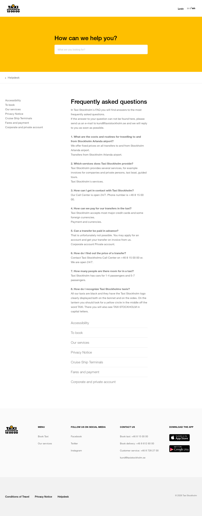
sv (188, 8)
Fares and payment (17, 122)
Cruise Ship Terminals (18, 118)
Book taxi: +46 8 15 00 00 (134, 436)
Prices (98, 8)
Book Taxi (43, 436)
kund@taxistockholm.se (132, 457)
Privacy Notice (14, 113)
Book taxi (65, 8)
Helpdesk (13, 77)
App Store (179, 437)
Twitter (74, 443)
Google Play (179, 448)
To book (10, 104)
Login (181, 8)
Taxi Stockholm (13, 8)
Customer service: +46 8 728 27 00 (139, 450)
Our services (82, 8)
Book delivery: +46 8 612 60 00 (137, 443)
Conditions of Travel (17, 496)
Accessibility (13, 100)
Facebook (76, 436)
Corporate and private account (24, 127)
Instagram (76, 450)
